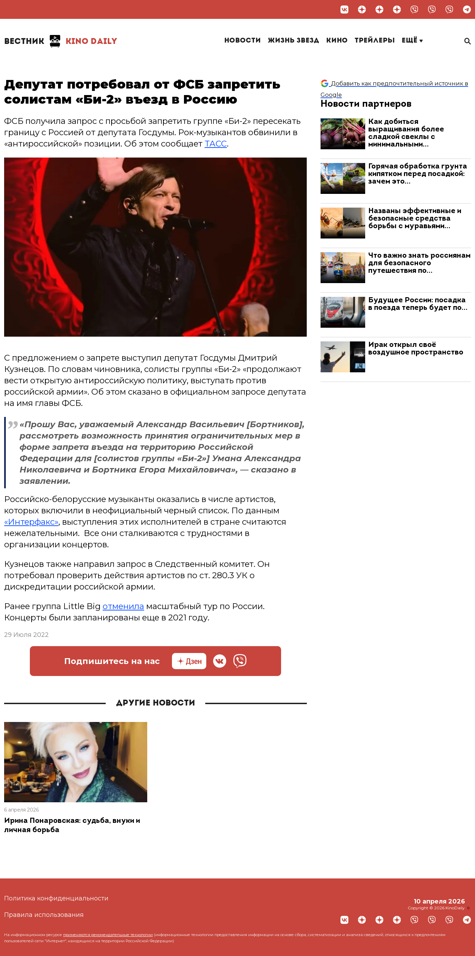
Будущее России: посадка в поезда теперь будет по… (417, 304)
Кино (337, 40)
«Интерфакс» (31, 522)
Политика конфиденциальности (56, 898)
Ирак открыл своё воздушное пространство (415, 349)
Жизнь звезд (293, 40)
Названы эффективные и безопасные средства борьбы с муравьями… (414, 218)
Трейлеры (375, 40)
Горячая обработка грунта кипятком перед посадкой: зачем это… (417, 174)
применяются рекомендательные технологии (108, 934)
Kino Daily (60, 41)
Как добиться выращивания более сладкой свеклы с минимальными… (406, 133)
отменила (123, 606)
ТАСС (216, 144)
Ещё (412, 40)
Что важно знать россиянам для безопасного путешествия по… (419, 263)
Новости (242, 40)
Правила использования (44, 915)
